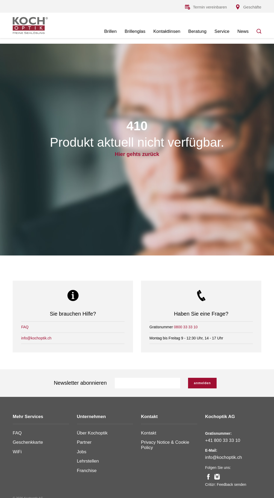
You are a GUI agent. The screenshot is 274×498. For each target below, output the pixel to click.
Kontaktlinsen (166, 31)
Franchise (87, 470)
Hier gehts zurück (137, 154)
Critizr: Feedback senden (225, 484)
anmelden (202, 383)
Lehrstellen (88, 461)
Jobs (81, 451)
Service (222, 31)
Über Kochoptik (92, 433)
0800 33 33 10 (186, 327)
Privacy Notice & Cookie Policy (165, 445)
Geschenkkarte (28, 442)
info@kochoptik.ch (36, 338)
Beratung (197, 31)
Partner (84, 442)
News (243, 31)
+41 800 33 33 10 (222, 440)
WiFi (17, 451)
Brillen (110, 31)
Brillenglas (135, 31)
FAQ (25, 327)
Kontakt (148, 433)
